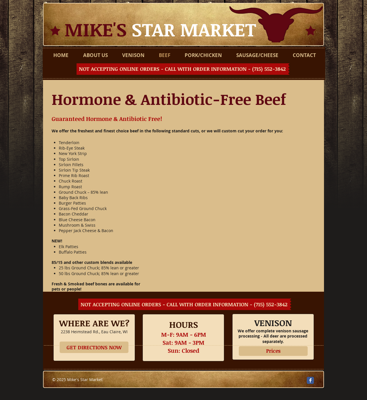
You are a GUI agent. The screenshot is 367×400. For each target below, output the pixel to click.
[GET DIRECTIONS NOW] (94, 347)
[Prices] (273, 351)
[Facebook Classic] (310, 380)
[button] (183, 69)
